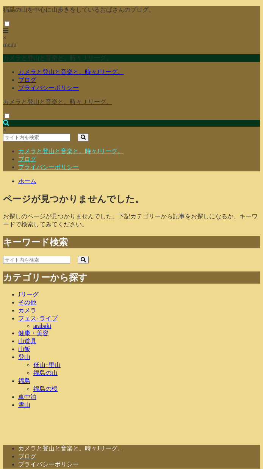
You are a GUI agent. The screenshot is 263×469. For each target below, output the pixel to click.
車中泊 (27, 397)
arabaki (42, 326)
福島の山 (45, 373)
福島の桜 (45, 389)
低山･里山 (47, 365)
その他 (27, 302)
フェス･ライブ (38, 318)
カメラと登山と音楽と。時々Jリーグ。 (71, 72)
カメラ (27, 310)
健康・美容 (33, 333)
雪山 (24, 405)
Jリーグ (28, 294)
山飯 (24, 349)
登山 (24, 357)
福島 (24, 381)
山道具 (27, 341)
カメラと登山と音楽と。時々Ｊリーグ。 (57, 102)
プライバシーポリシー (48, 88)
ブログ (27, 80)
